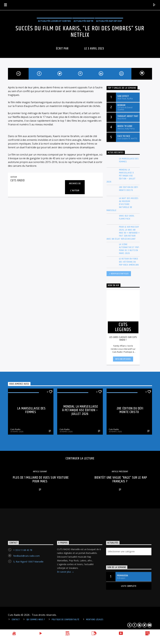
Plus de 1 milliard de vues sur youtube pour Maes (41, 479)
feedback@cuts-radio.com (26, 555)
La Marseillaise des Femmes (129, 160)
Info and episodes (123, 359)
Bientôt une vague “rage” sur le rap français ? (121, 479)
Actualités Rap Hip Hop (109, 21)
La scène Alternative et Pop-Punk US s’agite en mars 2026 (129, 249)
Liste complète (128, 586)
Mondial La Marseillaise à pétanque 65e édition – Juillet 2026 (121, 175)
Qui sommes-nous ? (36, 619)
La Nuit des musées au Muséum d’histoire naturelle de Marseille (122, 204)
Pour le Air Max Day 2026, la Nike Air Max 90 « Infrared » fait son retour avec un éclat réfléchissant (123, 232)
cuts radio (76, 48)
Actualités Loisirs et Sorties (54, 21)
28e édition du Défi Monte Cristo (128, 189)
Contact (16, 619)
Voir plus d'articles (119, 274)
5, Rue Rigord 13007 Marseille (28, 561)
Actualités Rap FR (83, 21)
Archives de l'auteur (75, 187)
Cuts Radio (15, 429)
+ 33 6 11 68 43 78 (22, 550)
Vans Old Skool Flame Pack (126, 217)
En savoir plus (65, 572)
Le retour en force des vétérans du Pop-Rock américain (129, 261)
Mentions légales (94, 619)
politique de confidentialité (65, 619)
